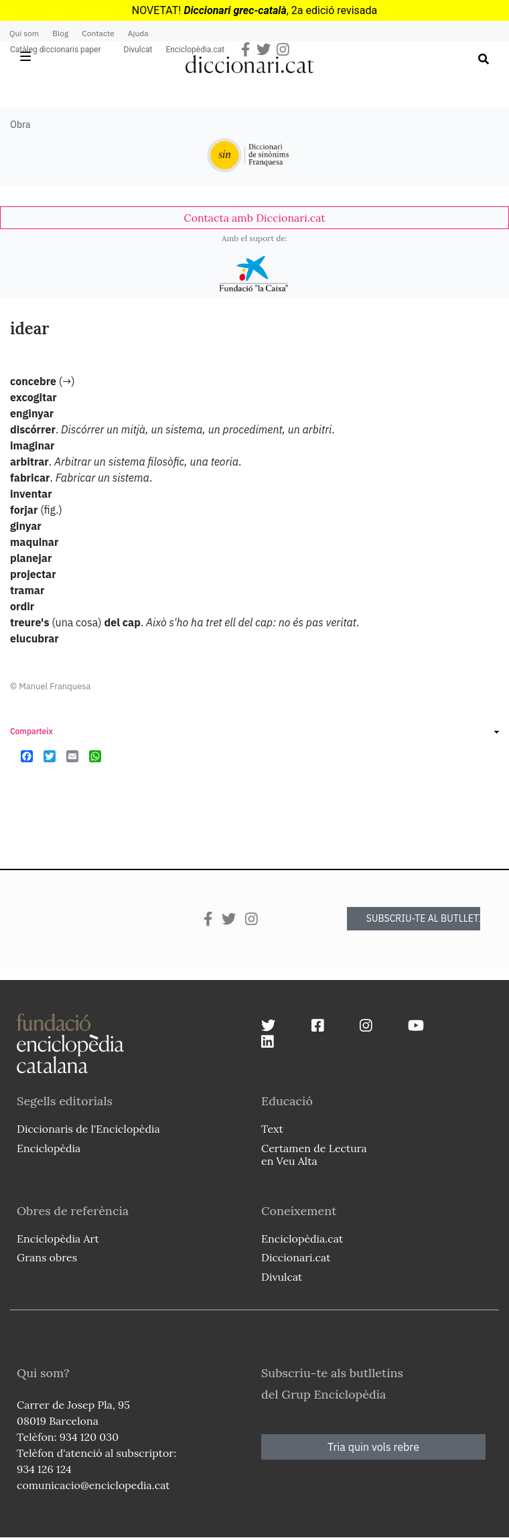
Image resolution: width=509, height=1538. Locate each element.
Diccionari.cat (295, 1257)
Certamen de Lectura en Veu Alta (314, 1154)
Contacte (98, 33)
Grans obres (47, 1257)
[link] (254, 217)
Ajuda (138, 33)
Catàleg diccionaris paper (55, 49)
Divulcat (138, 49)
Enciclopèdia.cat (194, 49)
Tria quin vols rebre (373, 1447)
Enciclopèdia (48, 1148)
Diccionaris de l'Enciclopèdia (88, 1128)
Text (272, 1128)
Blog (60, 33)
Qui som (24, 33)
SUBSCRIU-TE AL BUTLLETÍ (423, 918)
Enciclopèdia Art (58, 1238)
